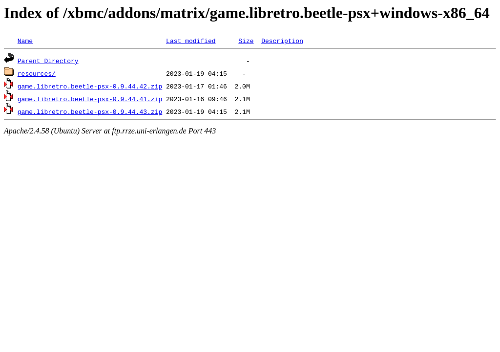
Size (245, 40)
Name (25, 40)
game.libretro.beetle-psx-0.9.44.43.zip (90, 111)
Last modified (190, 40)
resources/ (37, 73)
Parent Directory (48, 60)
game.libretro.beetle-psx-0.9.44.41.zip (90, 98)
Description (282, 40)
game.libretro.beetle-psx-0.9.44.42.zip (90, 86)
